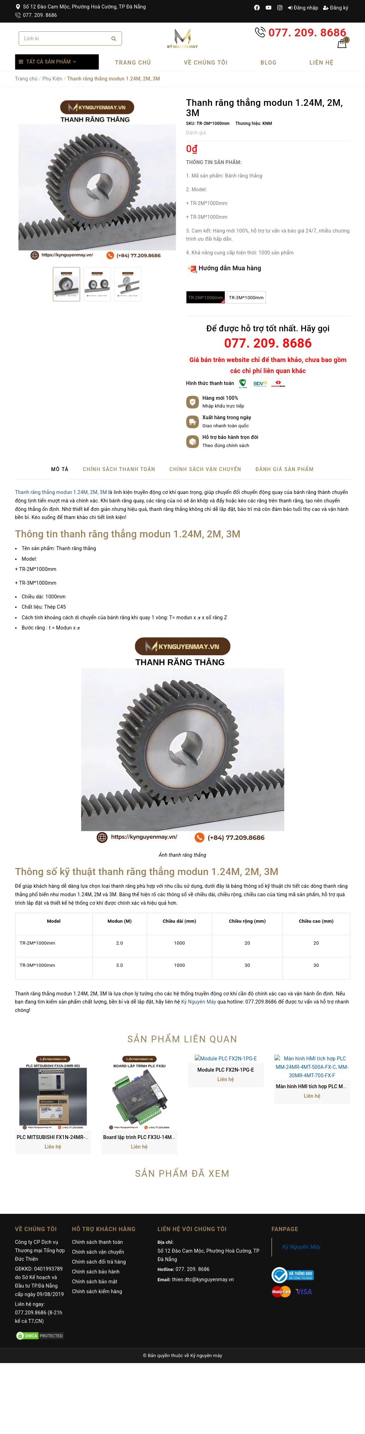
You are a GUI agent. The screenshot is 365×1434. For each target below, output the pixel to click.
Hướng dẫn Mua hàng (224, 268)
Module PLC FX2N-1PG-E (225, 1070)
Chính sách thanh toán (97, 1174)
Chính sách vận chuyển (98, 1184)
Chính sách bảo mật (94, 1214)
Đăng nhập (303, 8)
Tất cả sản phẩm (48, 62)
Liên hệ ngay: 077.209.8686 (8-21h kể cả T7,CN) (38, 1245)
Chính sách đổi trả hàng (99, 1194)
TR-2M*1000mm (206, 299)
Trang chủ (133, 62)
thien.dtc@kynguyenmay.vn (203, 1212)
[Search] (113, 38)
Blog (269, 62)
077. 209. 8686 (36, 15)
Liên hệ (322, 62)
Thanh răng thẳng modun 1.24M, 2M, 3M (61, 492)
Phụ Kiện (52, 79)
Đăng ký (335, 8)
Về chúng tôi (206, 62)
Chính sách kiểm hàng (97, 1224)
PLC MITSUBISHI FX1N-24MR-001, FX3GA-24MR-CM (76, 1070)
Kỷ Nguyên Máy (198, 1002)
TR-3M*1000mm (246, 297)
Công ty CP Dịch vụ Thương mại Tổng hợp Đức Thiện (40, 1183)
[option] (97, 180)
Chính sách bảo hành (96, 1204)
